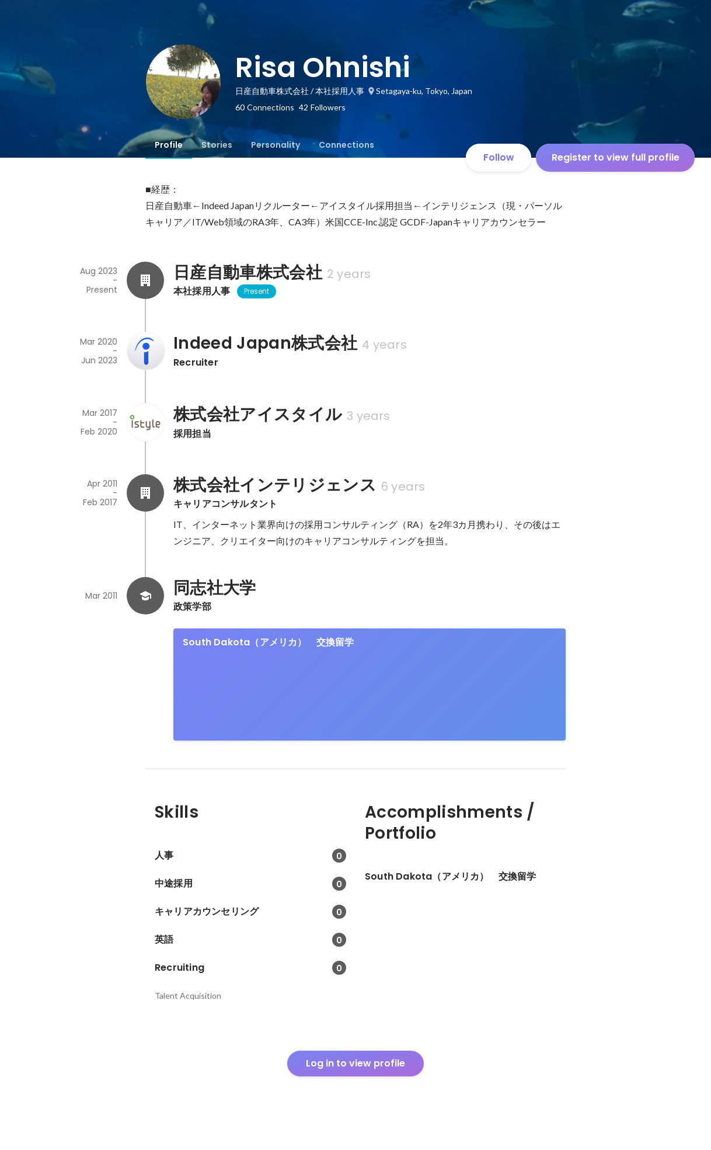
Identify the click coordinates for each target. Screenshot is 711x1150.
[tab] (168, 145)
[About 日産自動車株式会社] (145, 280)
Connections (346, 145)
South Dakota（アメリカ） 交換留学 (268, 642)
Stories (216, 145)
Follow (498, 157)
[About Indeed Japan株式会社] (145, 351)
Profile (169, 145)
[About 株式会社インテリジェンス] (145, 493)
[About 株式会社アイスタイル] (145, 422)
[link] (369, 684)
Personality (275, 145)
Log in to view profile (355, 1063)
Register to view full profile (615, 157)
